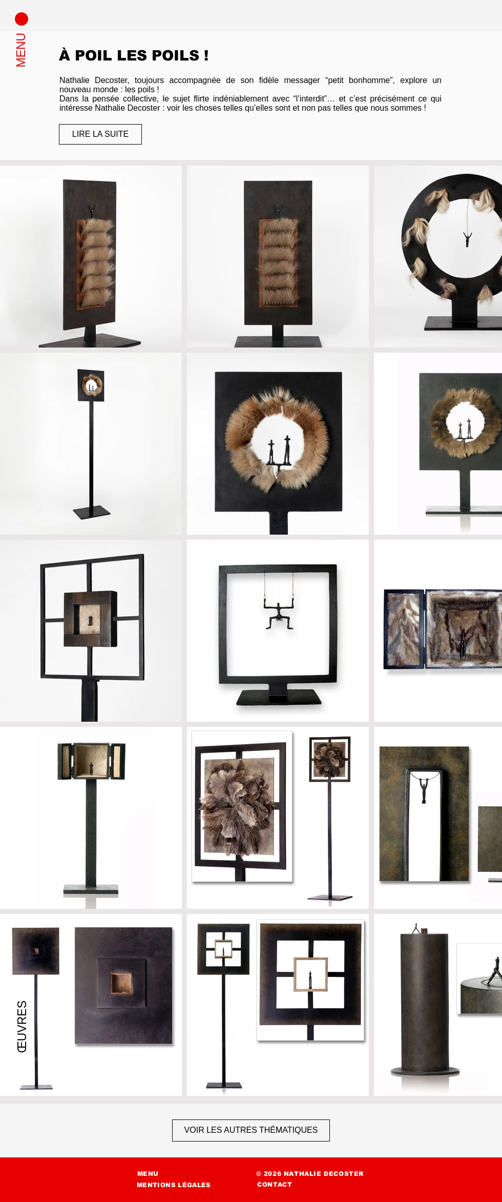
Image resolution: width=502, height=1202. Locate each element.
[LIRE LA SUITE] (100, 134)
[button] (21, 19)
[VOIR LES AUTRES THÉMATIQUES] (251, 1130)
